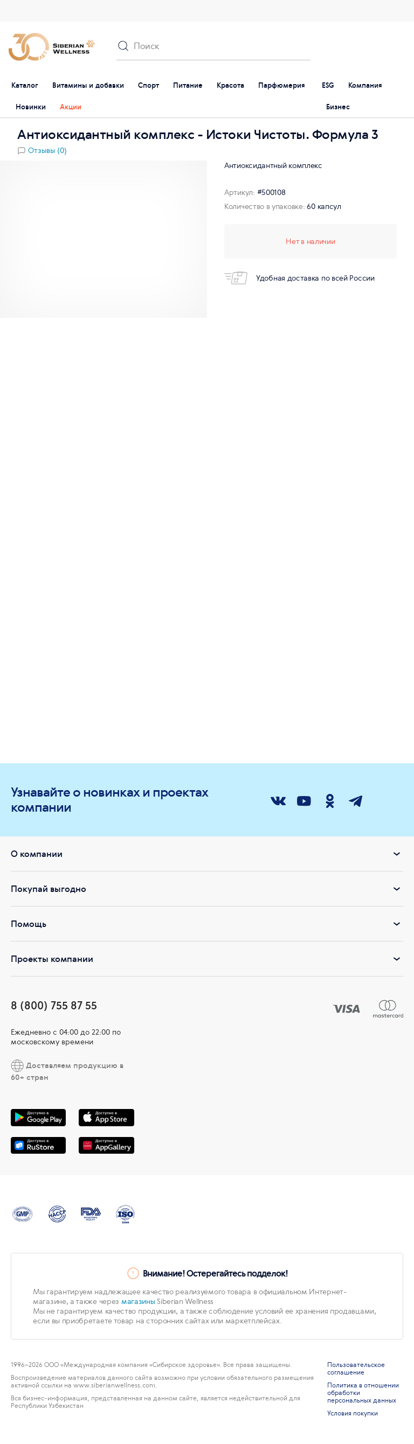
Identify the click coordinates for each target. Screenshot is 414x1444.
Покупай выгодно (207, 888)
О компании (207, 853)
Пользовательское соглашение (356, 1368)
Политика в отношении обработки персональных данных (363, 1393)
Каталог (24, 85)
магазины (138, 1301)
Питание (188, 85)
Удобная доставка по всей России (299, 277)
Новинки (31, 106)
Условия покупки (352, 1413)
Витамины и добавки (88, 85)
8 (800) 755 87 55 (54, 1005)
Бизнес (338, 106)
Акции (70, 106)
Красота (230, 85)
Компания (365, 85)
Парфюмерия (281, 85)
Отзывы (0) (47, 150)
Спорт (148, 85)
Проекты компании (207, 958)
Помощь (207, 923)
